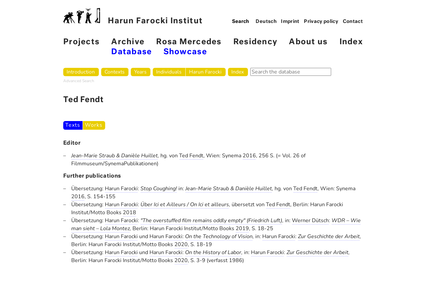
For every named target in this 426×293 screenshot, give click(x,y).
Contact (353, 21)
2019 (242, 228)
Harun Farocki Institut (133, 16)
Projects (81, 42)
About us (308, 42)
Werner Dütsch (310, 220)
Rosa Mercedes (188, 42)
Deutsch (266, 21)
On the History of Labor (213, 252)
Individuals (168, 71)
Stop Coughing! (158, 188)
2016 (249, 155)
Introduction (81, 71)
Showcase (185, 52)
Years (140, 71)
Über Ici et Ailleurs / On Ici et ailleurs (184, 204)
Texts (72, 125)
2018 (129, 212)
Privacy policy (321, 21)
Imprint (290, 21)
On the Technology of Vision (219, 236)
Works (93, 125)
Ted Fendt (191, 155)
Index (351, 42)
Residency (255, 42)
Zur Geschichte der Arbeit (329, 236)
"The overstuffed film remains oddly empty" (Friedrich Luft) (211, 220)
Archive (127, 42)
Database (131, 52)
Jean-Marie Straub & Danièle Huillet (114, 155)
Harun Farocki (205, 71)
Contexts (114, 71)
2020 (181, 244)
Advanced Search (78, 80)
